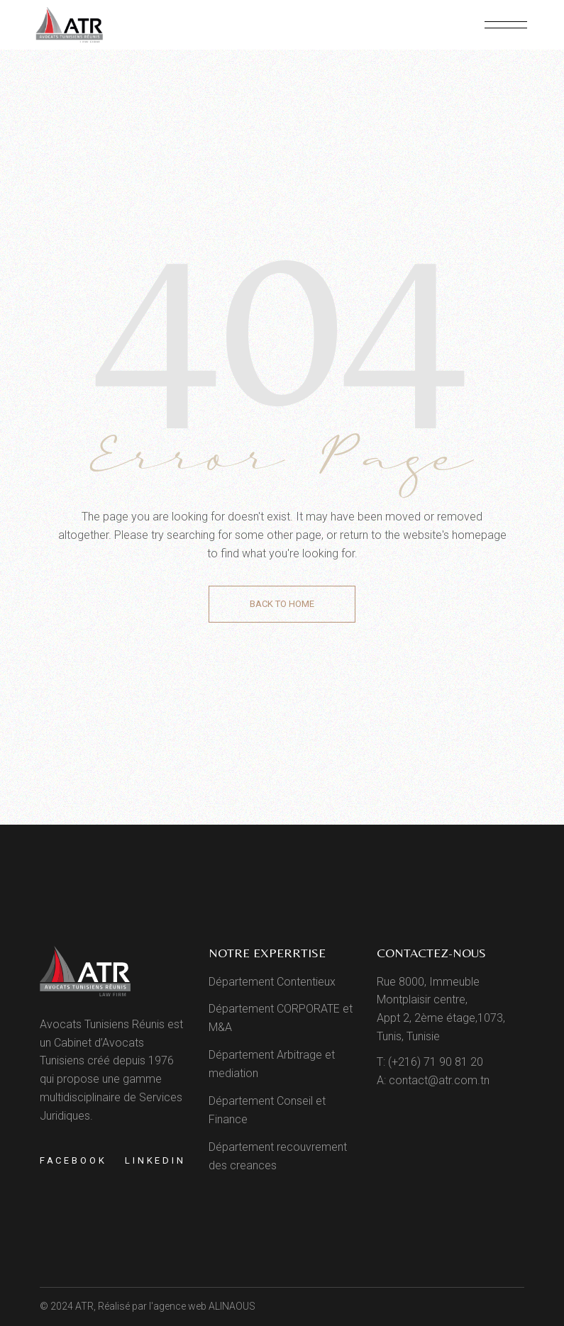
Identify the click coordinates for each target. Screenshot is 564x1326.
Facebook (73, 1160)
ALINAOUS (232, 1306)
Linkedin (155, 1160)
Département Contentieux (272, 981)
